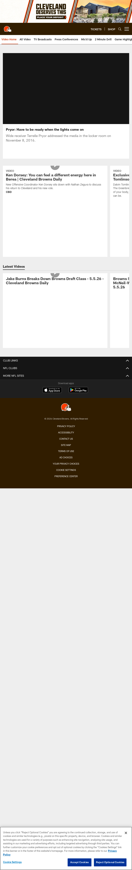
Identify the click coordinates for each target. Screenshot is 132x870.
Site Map (66, 445)
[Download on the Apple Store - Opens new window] (52, 390)
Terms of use (66, 451)
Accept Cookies (79, 862)
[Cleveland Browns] (66, 407)
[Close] (126, 833)
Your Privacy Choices (66, 463)
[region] (66, 848)
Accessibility (66, 432)
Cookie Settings (66, 470)
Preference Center (66, 476)
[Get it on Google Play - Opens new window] (78, 391)
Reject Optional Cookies (110, 862)
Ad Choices (66, 457)
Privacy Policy (66, 426)
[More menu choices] (126, 28)
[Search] (119, 29)
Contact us (66, 438)
